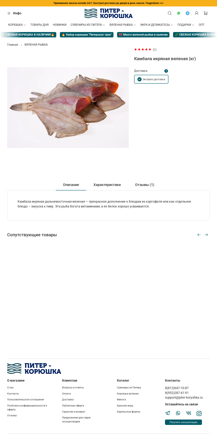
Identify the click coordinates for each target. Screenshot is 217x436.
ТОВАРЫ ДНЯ (39, 24)
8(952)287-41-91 (177, 393)
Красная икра (125, 405)
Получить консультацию (183, 422)
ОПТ (201, 24)
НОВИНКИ (59, 24)
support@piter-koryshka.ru (184, 397)
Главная (12, 44)
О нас (10, 387)
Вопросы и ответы (73, 387)
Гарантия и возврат (73, 411)
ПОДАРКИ (186, 24)
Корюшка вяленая (128, 393)
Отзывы (12, 415)
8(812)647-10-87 (177, 388)
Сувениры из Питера (129, 387)
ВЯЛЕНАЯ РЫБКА (123, 24)
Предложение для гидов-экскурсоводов (76, 419)
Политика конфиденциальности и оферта (27, 407)
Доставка (68, 399)
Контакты (13, 393)
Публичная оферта (73, 405)
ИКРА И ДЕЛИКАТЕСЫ (156, 24)
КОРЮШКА (17, 24)
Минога (121, 399)
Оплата (66, 393)
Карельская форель (128, 411)
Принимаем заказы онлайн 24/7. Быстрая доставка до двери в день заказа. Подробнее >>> (108, 3)
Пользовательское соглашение (25, 399)
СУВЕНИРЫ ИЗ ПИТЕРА (88, 24)
